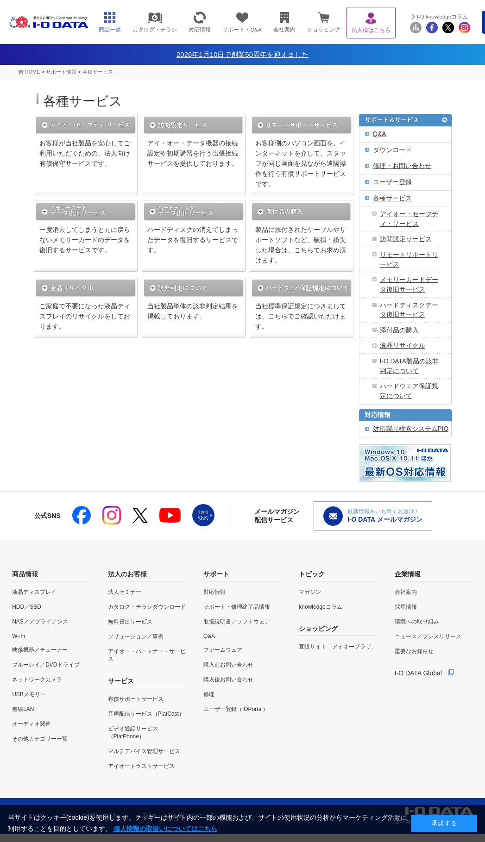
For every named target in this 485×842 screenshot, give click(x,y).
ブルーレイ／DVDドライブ (45, 664)
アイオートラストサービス (141, 766)
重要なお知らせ (414, 651)
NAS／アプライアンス (40, 621)
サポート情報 (61, 72)
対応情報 (378, 415)
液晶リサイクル (402, 345)
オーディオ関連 (31, 724)
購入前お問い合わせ (228, 664)
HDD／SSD (26, 607)
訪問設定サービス (406, 239)
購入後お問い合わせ (228, 679)
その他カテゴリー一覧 (40, 739)
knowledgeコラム (320, 607)
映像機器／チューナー (40, 650)
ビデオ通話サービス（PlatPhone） (133, 732)
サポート (216, 574)
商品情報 (25, 574)
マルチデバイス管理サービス (144, 751)
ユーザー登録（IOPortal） (235, 709)
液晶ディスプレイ (34, 592)
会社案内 (406, 592)
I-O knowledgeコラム (442, 16)
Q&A (379, 134)
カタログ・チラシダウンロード (147, 607)
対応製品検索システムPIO (411, 428)
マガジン (310, 592)
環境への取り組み (417, 621)
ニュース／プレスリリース (428, 636)
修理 (208, 694)
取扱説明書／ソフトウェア (236, 621)
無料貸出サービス (130, 621)
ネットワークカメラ (37, 679)
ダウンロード (392, 150)
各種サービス (97, 72)
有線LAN (23, 709)
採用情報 (406, 607)
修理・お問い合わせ (402, 165)
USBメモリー (29, 694)
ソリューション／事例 (136, 636)
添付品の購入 (399, 330)
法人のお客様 (127, 574)
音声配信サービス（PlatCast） (146, 714)
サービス (121, 681)
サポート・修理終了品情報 (236, 607)
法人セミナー (124, 592)
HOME (32, 72)
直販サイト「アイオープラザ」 (338, 646)
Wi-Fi (18, 636)
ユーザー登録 (392, 182)
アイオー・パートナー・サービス (147, 655)
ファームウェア (222, 650)
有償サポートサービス (136, 699)
